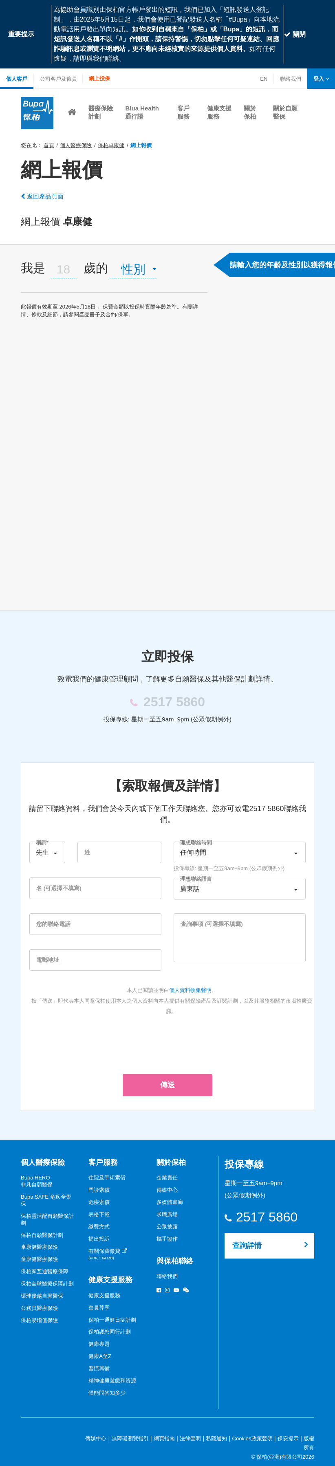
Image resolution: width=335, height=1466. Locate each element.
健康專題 (99, 1344)
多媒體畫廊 (169, 1202)
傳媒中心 (167, 1190)
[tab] (114, 268)
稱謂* (42, 843)
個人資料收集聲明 (190, 990)
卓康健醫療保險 (39, 1247)
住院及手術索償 (107, 1178)
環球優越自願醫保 (42, 1296)
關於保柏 (171, 1162)
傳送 (167, 1085)
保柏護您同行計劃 (109, 1332)
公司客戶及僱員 (58, 79)
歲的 (96, 268)
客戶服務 (103, 1162)
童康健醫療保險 (39, 1259)
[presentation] (167, 1043)
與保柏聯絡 (174, 1261)
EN (263, 79)
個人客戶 (16, 79)
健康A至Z (99, 1356)
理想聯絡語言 (196, 879)
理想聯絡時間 (196, 843)
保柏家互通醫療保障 (44, 1271)
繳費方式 (99, 1227)
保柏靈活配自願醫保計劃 (47, 1219)
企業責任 (167, 1178)
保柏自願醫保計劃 (42, 1235)
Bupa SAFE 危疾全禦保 (46, 1200)
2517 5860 (267, 1217)
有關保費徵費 (107, 1254)
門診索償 (99, 1190)
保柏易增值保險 (39, 1320)
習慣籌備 (99, 1368)
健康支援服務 (110, 1280)
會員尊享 (99, 1308)
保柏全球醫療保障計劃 (47, 1284)
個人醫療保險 (76, 145)
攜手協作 (167, 1239)
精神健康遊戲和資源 (112, 1381)
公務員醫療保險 (39, 1308)
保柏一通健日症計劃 (112, 1320)
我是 (33, 268)
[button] (321, 79)
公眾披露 (167, 1227)
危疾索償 (99, 1202)
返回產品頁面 (42, 196)
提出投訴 (99, 1239)
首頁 (49, 145)
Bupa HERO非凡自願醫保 (37, 1181)
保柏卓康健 (111, 145)
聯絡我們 (290, 79)
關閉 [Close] (294, 34)
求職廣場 (167, 1214)
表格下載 (99, 1214)
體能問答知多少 (107, 1393)
